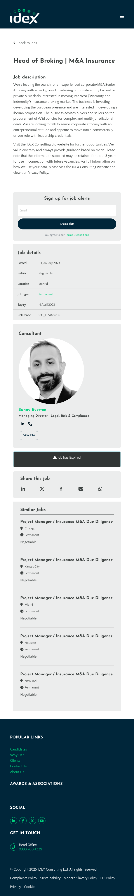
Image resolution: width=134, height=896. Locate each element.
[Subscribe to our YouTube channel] (41, 820)
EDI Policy (107, 878)
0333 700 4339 (30, 849)
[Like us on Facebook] (23, 820)
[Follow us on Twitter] (32, 820)
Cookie (29, 887)
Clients (15, 761)
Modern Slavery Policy (80, 878)
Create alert (67, 223)
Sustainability (50, 878)
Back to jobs (27, 43)
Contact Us (18, 766)
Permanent (45, 294)
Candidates (18, 749)
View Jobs (29, 435)
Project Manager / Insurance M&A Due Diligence (66, 522)
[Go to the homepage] (25, 16)
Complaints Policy (23, 878)
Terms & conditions (77, 234)
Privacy (15, 887)
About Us (17, 772)
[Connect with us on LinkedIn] (13, 820)
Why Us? (17, 755)
